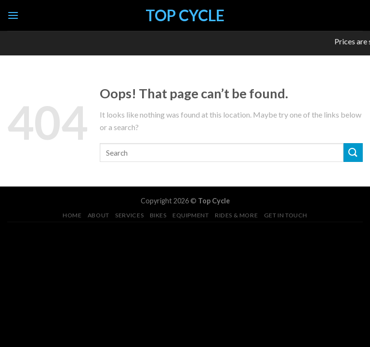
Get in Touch (285, 215)
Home (72, 215)
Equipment (190, 215)
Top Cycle (185, 15)
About (98, 215)
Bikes (158, 215)
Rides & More (236, 215)
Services (129, 215)
